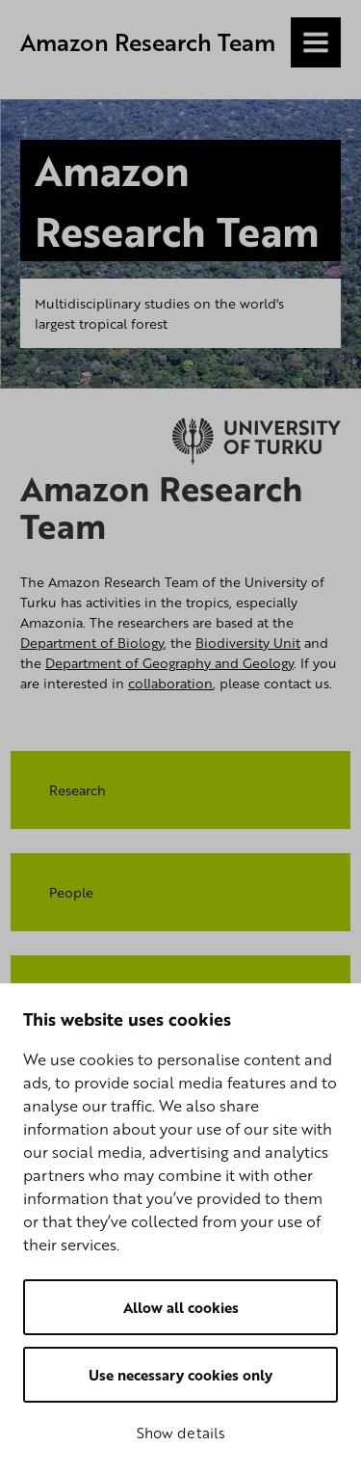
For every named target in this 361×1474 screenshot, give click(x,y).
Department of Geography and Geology (169, 663)
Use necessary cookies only (180, 1374)
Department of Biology (92, 642)
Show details (181, 1432)
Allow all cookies (181, 1307)
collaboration (170, 683)
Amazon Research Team (147, 42)
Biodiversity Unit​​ (247, 642)
